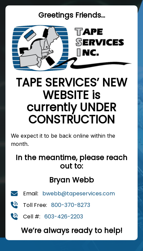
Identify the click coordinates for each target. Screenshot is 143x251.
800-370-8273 (70, 205)
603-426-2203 (63, 216)
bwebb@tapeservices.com (78, 193)
